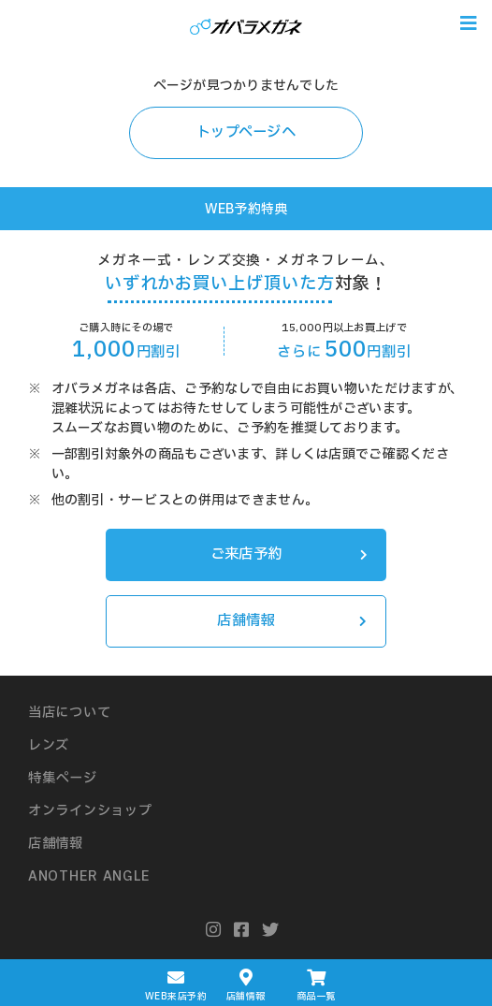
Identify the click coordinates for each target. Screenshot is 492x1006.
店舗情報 (292, 621)
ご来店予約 (289, 554)
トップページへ (246, 132)
